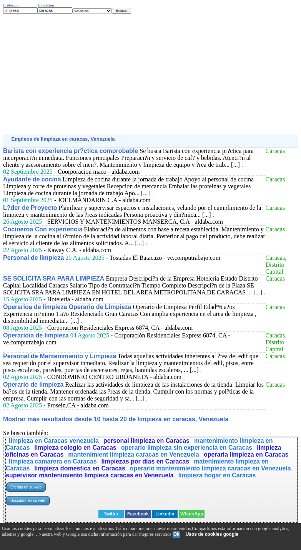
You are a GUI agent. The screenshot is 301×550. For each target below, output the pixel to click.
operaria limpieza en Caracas (246, 454)
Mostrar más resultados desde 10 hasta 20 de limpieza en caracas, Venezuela (115, 419)
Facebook (138, 514)
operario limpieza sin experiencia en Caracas (187, 447)
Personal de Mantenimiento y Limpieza (59, 356)
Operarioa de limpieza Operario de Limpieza (67, 307)
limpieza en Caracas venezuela (54, 440)
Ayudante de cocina (32, 179)
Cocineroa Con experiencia (42, 229)
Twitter (111, 514)
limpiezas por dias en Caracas (145, 461)
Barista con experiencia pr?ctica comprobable (70, 151)
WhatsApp (191, 514)
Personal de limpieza (33, 257)
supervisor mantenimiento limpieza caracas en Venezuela (90, 475)
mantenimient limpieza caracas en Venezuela (133, 454)
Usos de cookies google (212, 534)
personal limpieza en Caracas (146, 440)
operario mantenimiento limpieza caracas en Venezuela (210, 468)
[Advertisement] (150, 74)
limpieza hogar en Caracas (217, 475)
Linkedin (164, 514)
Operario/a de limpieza (36, 335)
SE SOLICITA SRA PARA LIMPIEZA (53, 278)
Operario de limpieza (33, 384)
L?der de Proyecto (30, 207)
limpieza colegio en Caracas (75, 447)
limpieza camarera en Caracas (53, 461)
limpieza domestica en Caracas (79, 468)
